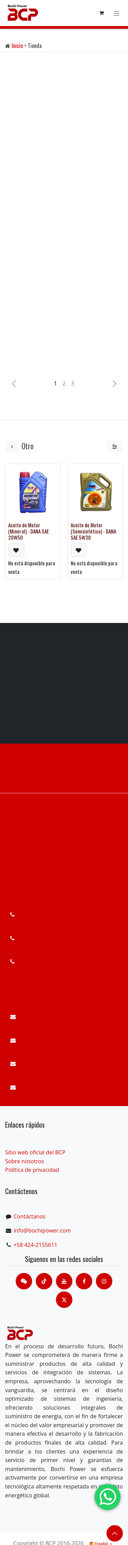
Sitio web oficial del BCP (35, 1152)
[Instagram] (104, 1281)
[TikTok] (44, 1281)
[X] (64, 1299)
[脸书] (84, 1281)
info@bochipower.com (42, 1230)
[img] (114, 384)
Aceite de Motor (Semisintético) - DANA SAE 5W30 (93, 531)
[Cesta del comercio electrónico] (101, 13)
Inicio (17, 45)
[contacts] (24, 1281)
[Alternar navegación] (116, 13)
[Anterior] (13, 384)
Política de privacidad (32, 1170)
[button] (16, 549)
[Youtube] (64, 1281)
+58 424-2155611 (35, 1245)
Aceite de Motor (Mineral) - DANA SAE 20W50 (28, 531)
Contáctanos (29, 1216)
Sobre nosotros (24, 1161)
